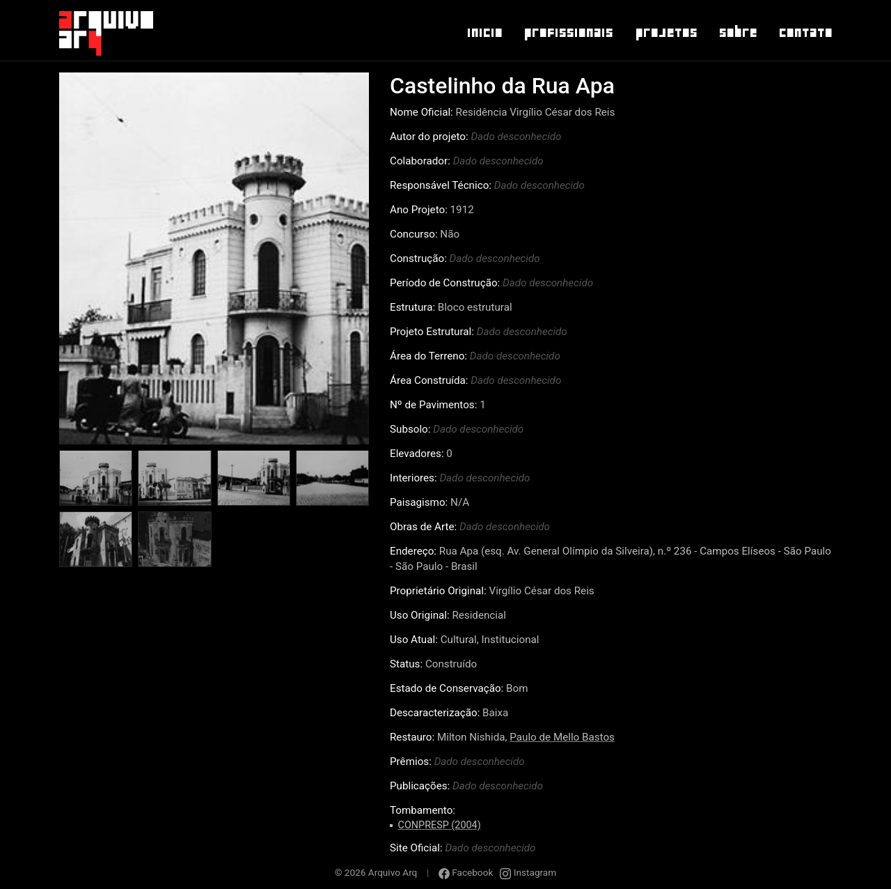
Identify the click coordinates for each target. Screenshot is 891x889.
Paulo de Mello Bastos (562, 737)
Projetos (666, 32)
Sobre (737, 32)
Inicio (484, 32)
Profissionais (568, 32)
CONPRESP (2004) (439, 825)
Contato (805, 32)
